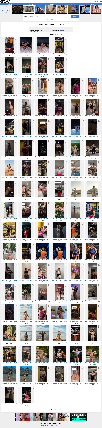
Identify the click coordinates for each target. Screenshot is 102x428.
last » (61, 34)
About (42, 425)
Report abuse (57, 425)
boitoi (62, 30)
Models (52, 4)
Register (99, 1)
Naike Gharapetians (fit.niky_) (9, 54)
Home (10, 4)
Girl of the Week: (33, 31)
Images (31, 4)
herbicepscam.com (6, 8)
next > (56, 34)
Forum (92, 4)
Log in (94, 1)
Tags (71, 4)
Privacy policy (49, 425)
